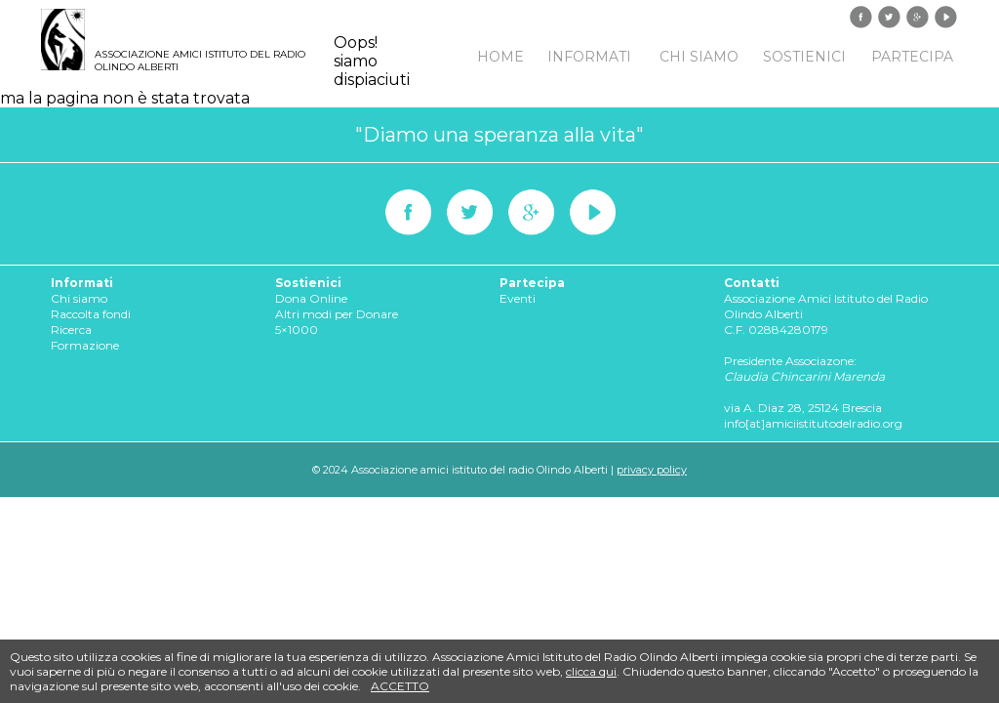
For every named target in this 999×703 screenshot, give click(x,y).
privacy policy (652, 469)
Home (500, 56)
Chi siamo (699, 56)
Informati (589, 56)
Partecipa (912, 56)
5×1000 (296, 329)
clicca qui (591, 671)
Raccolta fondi (91, 314)
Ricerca (71, 329)
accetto (400, 686)
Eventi (518, 298)
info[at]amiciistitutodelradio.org (813, 423)
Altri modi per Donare (336, 314)
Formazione (85, 345)
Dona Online (311, 298)
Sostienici (804, 56)
